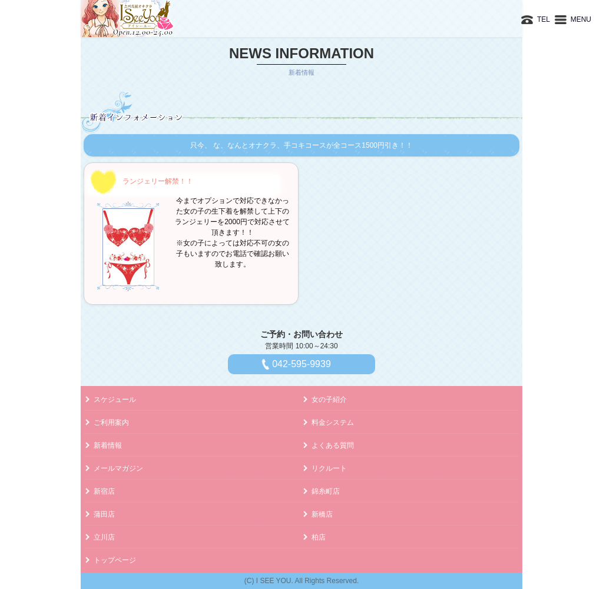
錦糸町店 (326, 491)
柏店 (319, 537)
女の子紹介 (329, 399)
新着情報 (108, 445)
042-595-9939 (301, 364)
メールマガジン (118, 468)
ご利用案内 (111, 422)
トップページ (115, 560)
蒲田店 (104, 514)
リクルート (329, 468)
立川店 (104, 537)
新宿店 (104, 491)
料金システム (333, 422)
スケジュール (115, 399)
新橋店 (322, 514)
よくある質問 (333, 445)
